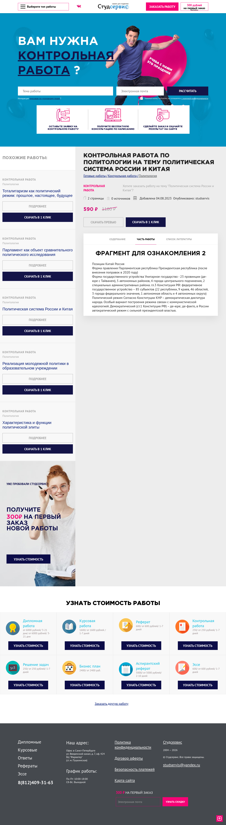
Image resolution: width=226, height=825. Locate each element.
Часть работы (146, 240)
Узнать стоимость (28, 560)
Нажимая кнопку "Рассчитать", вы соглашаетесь (176, 99)
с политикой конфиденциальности (194, 99)
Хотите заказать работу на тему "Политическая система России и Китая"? (168, 189)
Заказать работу (162, 7)
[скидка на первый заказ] (194, 7)
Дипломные (29, 742)
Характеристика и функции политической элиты (26, 425)
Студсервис (172, 742)
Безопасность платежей (135, 769)
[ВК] (79, 7)
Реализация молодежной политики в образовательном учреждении (35, 366)
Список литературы (179, 240)
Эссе (22, 773)
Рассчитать (187, 92)
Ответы (25, 758)
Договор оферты (129, 758)
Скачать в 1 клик (37, 218)
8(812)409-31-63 (35, 782)
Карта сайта (125, 780)
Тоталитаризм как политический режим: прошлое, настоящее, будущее (37, 194)
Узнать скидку (175, 801)
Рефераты (28, 766)
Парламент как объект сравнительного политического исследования (37, 253)
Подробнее (37, 207)
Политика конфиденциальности (133, 745)
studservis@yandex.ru (181, 764)
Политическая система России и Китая (37, 310)
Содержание (117, 240)
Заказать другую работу (111, 704)
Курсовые (27, 750)
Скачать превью (103, 223)
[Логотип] (113, 7)
